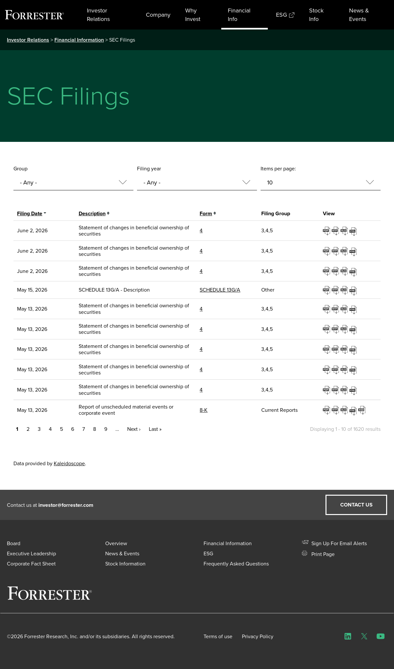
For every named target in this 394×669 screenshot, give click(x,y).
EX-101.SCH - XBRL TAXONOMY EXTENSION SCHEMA (362, 410)
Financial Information (79, 40)
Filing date (29, 213)
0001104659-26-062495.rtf (336, 290)
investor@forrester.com (65, 505)
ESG (285, 14)
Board (13, 543)
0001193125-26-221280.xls (345, 369)
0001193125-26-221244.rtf (336, 309)
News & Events (359, 14)
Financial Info (239, 14)
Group (20, 168)
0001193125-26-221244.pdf (327, 309)
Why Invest (192, 14)
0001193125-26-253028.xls (345, 251)
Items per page (278, 168)
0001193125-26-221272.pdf (327, 349)
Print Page (318, 554)
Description (92, 213)
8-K (203, 410)
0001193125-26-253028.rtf (336, 251)
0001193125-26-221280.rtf (336, 369)
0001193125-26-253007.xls (345, 231)
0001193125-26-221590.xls (345, 410)
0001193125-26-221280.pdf (327, 369)
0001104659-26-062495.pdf (327, 290)
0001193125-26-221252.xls (345, 329)
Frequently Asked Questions (236, 563)
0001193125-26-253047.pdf (327, 271)
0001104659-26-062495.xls (345, 290)
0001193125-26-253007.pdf (327, 231)
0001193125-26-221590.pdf (327, 410)
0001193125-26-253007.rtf (336, 231)
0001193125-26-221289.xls (345, 390)
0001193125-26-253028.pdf (327, 251)
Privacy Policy (258, 636)
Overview (116, 543)
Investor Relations (98, 14)
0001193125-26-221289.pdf (327, 390)
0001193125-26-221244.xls (345, 309)
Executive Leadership (31, 553)
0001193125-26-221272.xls (345, 349)
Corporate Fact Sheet (31, 563)
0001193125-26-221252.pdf (327, 329)
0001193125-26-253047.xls (345, 271)
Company (158, 14)
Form (206, 213)
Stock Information (125, 563)
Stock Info (316, 14)
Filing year (149, 168)
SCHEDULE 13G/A (220, 290)
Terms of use (218, 636)
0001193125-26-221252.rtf (336, 329)
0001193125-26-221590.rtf (336, 410)
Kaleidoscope (69, 463)
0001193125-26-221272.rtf (336, 349)
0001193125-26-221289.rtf (336, 390)
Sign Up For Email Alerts (334, 543)
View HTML (353, 230)
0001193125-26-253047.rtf (336, 271)
